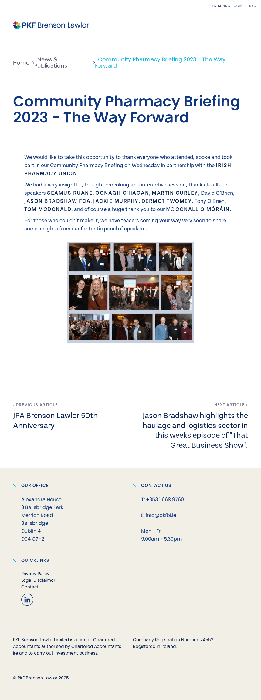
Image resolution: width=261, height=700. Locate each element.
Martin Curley (175, 192)
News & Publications (50, 62)
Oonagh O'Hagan (122, 192)
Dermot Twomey (166, 200)
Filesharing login (225, 6)
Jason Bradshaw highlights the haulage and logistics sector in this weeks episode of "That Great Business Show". (195, 429)
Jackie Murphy (116, 200)
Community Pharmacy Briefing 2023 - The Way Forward (160, 62)
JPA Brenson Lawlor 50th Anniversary (55, 420)
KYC (253, 6)
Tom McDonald (47, 209)
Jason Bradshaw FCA (57, 200)
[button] (243, 25)
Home (21, 62)
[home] (51, 25)
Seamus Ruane (70, 192)
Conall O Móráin (202, 209)
